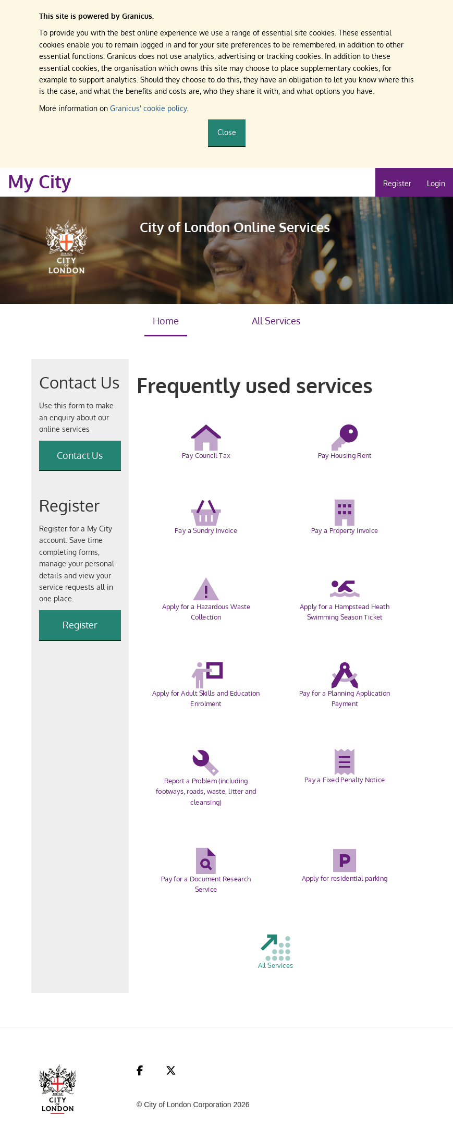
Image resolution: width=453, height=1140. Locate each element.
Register (397, 183)
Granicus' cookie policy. (149, 108)
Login (436, 183)
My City (39, 181)
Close (226, 132)
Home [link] (166, 320)
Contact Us (80, 455)
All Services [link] (276, 320)
